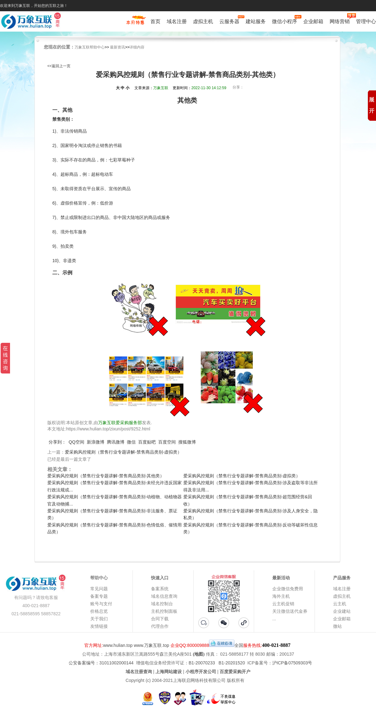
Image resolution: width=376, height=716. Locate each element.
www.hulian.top (118, 645)
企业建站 (342, 611)
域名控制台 (162, 603)
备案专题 (99, 596)
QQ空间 (76, 441)
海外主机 (281, 596)
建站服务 (256, 21)
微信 (131, 441)
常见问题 (99, 588)
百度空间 (167, 441)
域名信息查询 (164, 596)
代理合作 (160, 626)
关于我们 (99, 618)
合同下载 (160, 618)
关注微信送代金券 (289, 611)
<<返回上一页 (58, 66)
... (274, 618)
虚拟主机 (203, 21)
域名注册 (177, 21)
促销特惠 (135, 23)
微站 (337, 626)
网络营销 (340, 21)
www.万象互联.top (151, 645)
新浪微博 (95, 441)
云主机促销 (283, 603)
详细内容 (136, 47)
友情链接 (99, 626)
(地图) (199, 654)
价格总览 (99, 611)
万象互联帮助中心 (90, 47)
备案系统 (160, 588)
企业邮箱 (313, 21)
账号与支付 (101, 603)
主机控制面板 (164, 611)
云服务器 (229, 21)
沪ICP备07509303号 (292, 662)
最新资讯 (117, 47)
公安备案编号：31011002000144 (101, 662)
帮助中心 (99, 577)
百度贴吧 (147, 441)
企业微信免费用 (287, 588)
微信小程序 (284, 21)
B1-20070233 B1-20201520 (217, 662)
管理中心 (366, 21)
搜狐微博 (187, 441)
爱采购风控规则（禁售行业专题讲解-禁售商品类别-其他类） (105, 475)
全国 (238, 645)
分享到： (57, 441)
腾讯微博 (115, 441)
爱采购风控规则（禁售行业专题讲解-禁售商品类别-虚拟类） (123, 451)
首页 (155, 21)
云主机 (339, 603)
